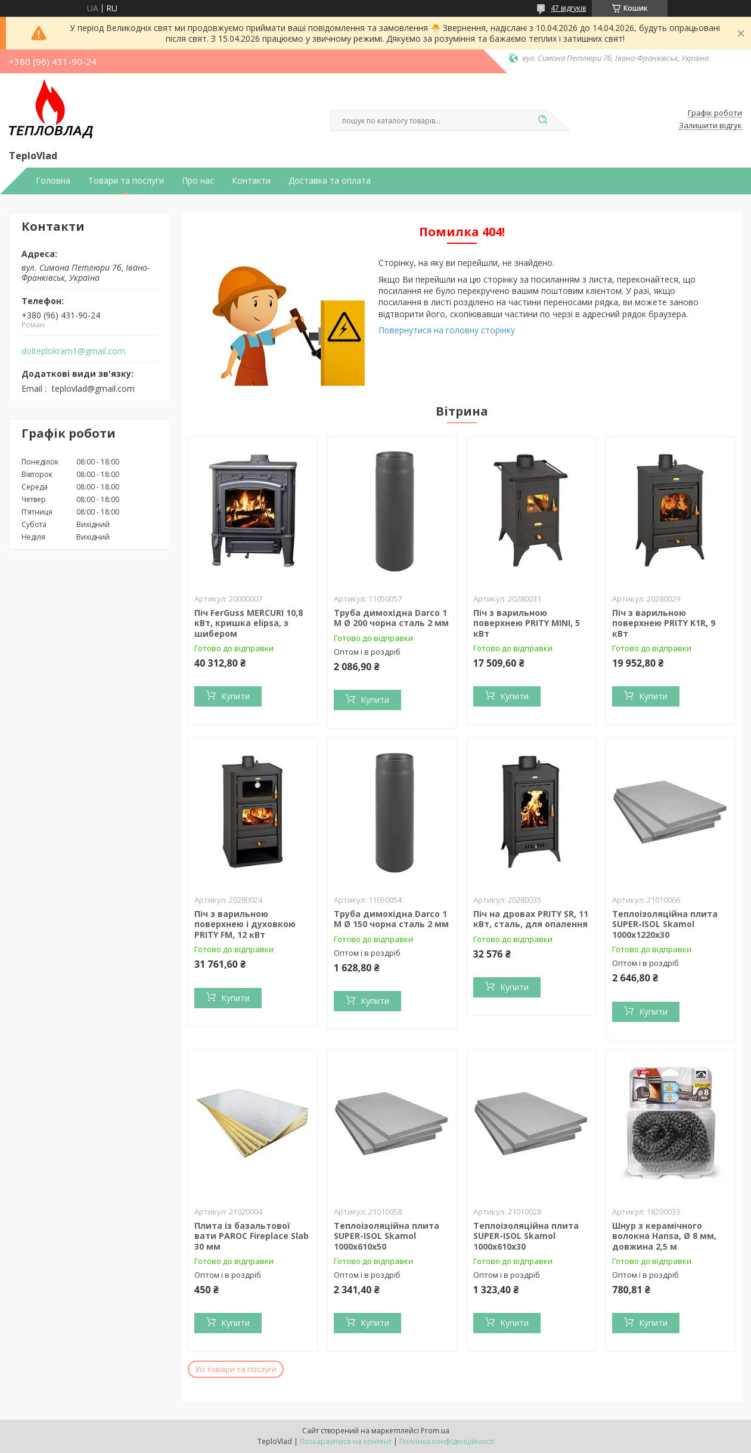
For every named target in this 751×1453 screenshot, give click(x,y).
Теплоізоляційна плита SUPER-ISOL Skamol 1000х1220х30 (665, 924)
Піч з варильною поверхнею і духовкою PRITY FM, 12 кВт (245, 924)
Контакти (251, 180)
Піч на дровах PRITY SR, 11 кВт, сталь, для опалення (530, 919)
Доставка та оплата (329, 180)
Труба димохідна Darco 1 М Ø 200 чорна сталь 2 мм (391, 618)
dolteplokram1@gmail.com (73, 351)
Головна (53, 180)
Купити (235, 696)
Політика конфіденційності (446, 1441)
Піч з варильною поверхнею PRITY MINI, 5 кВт (526, 623)
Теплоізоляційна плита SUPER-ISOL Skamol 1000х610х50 (386, 1236)
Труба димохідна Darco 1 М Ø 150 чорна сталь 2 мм (391, 919)
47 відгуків (568, 8)
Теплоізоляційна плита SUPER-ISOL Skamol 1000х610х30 (526, 1236)
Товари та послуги (126, 180)
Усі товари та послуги (236, 1369)
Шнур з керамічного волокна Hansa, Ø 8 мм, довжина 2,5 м (664, 1236)
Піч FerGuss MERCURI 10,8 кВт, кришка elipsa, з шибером (248, 623)
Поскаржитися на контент (346, 1441)
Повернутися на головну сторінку (446, 330)
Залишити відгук (710, 126)
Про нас (198, 180)
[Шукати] (542, 120)
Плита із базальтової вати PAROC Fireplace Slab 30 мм (251, 1236)
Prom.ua (435, 1431)
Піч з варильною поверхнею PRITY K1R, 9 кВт (663, 623)
